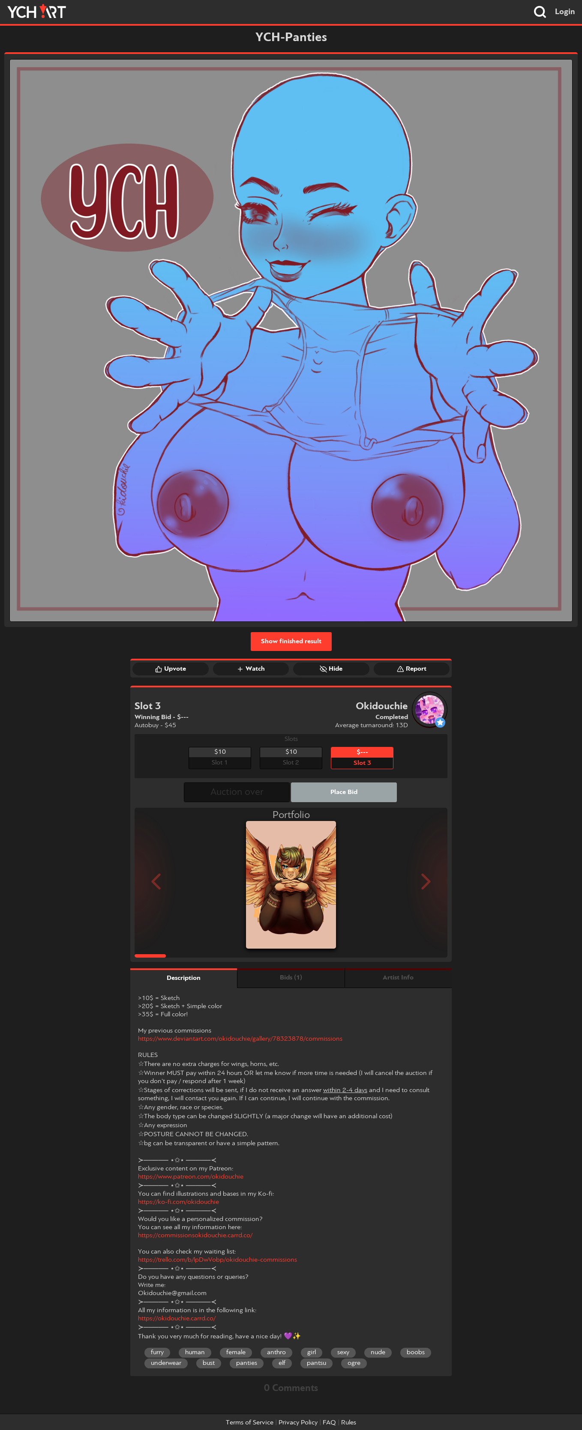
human (195, 1352)
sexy (343, 1352)
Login (565, 12)
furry (157, 1352)
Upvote (170, 669)
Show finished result (291, 641)
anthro (276, 1352)
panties (246, 1363)
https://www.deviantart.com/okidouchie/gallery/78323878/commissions (240, 1039)
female (236, 1352)
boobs (416, 1352)
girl (311, 1352)
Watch (251, 669)
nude (378, 1352)
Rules (348, 1422)
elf (282, 1363)
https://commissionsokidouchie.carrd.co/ (195, 1235)
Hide (331, 669)
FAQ (329, 1422)
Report (411, 669)
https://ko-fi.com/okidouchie (178, 1202)
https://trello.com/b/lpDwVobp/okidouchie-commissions (217, 1260)
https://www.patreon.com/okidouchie (190, 1176)
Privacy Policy (298, 1422)
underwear (166, 1363)
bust (209, 1363)
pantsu (316, 1363)
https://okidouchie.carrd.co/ (177, 1318)
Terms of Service (249, 1422)
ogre (354, 1363)
